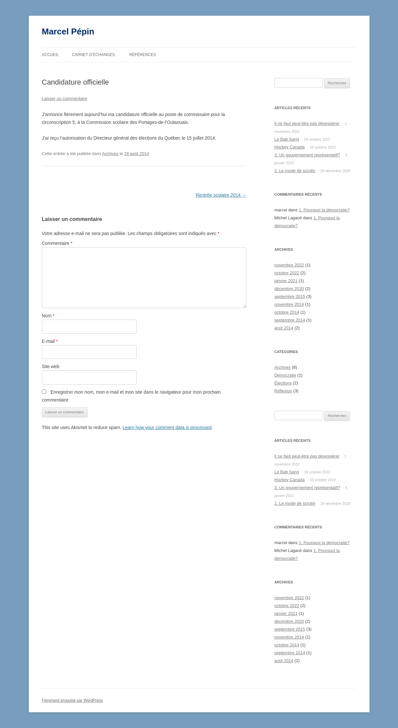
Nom (48, 315)
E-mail (50, 341)
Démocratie (285, 375)
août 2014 (284, 327)
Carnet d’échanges (93, 54)
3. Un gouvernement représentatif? (307, 154)
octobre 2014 (287, 312)
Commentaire (57, 243)
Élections (283, 383)
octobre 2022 (287, 272)
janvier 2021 (286, 280)
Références (142, 54)
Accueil (50, 54)
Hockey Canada (290, 147)
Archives (110, 153)
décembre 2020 (289, 288)
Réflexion (283, 390)
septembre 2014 (290, 320)
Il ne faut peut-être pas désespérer (307, 123)
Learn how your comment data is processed (167, 427)
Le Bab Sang (287, 139)
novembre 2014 (289, 304)
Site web (51, 366)
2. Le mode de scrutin (295, 170)
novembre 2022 (289, 265)
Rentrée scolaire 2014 (221, 195)
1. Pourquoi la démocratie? (324, 209)
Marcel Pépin (68, 31)
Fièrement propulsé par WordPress (72, 700)
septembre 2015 (290, 296)
